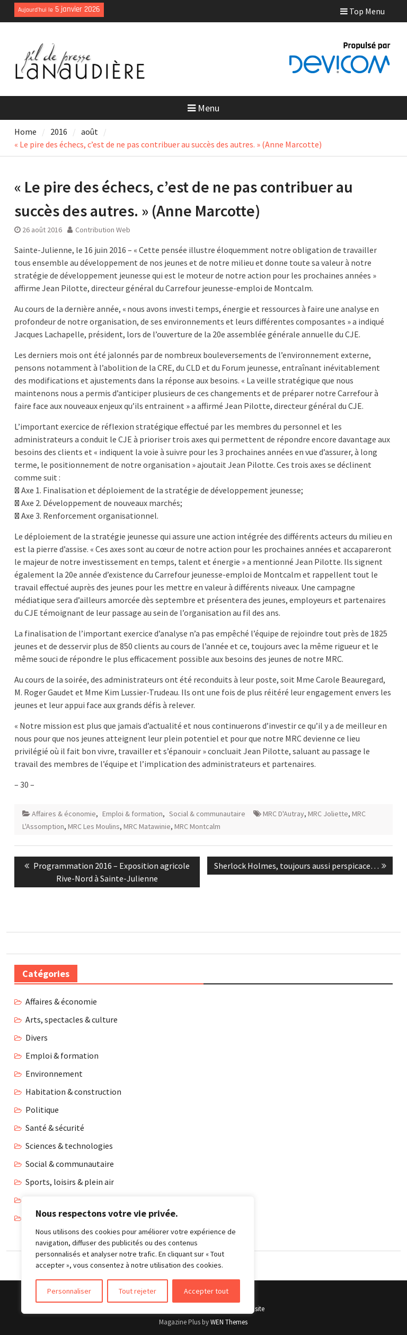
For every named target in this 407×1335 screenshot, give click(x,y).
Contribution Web (102, 229)
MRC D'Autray (283, 813)
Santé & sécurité (54, 1127)
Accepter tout (206, 1291)
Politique (42, 1109)
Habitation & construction (73, 1091)
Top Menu (362, 11)
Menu (203, 108)
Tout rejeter (137, 1291)
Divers (36, 1037)
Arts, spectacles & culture (71, 1019)
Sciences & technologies (69, 1145)
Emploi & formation (132, 813)
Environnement (54, 1073)
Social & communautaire (207, 813)
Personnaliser (69, 1291)
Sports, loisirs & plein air (69, 1181)
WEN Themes (228, 1322)
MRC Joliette (328, 813)
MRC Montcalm (197, 826)
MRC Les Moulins (94, 826)
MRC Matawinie (147, 826)
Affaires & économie (64, 813)
